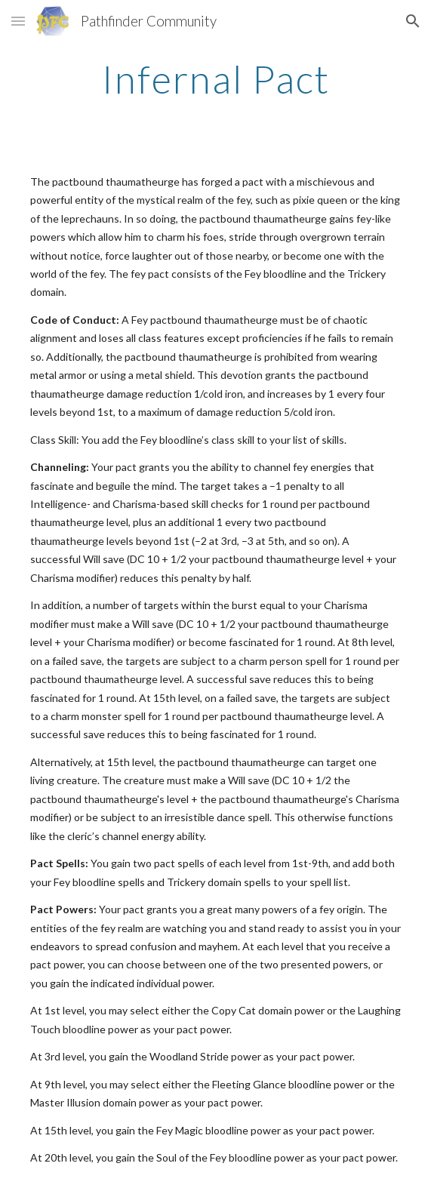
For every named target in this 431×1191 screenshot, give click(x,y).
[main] (215, 79)
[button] (18, 21)
